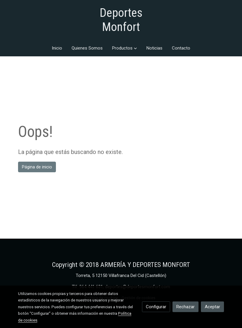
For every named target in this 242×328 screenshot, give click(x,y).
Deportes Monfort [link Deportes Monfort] (121, 20)
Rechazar (185, 306)
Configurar (156, 306)
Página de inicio (37, 167)
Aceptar (212, 306)
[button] (124, 48)
